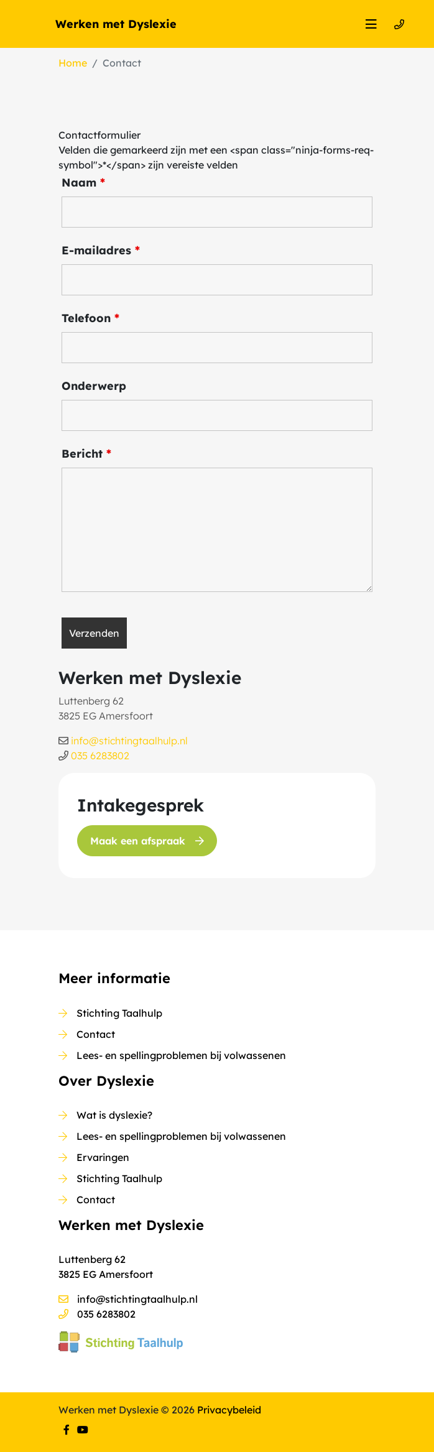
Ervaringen (102, 1157)
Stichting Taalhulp (119, 1013)
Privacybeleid (229, 1409)
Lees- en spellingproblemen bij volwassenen (181, 1055)
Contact (95, 1034)
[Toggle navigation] (371, 24)
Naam (83, 183)
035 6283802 (100, 755)
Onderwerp (94, 386)
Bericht (86, 454)
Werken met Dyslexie (116, 24)
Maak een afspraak (147, 841)
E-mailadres (101, 250)
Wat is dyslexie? (114, 1115)
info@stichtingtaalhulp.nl (129, 740)
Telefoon (90, 318)
